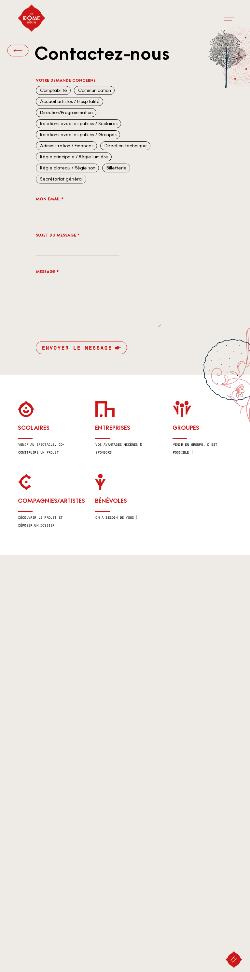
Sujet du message (57, 235)
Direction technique (125, 146)
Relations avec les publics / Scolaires (78, 123)
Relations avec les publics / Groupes (78, 135)
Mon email (49, 199)
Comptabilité (53, 90)
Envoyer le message (76, 347)
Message (47, 272)
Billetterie (116, 168)
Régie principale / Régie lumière (73, 157)
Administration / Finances (66, 146)
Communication (94, 90)
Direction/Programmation (66, 112)
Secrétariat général (61, 179)
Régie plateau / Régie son (67, 168)
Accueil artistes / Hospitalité (69, 101)
